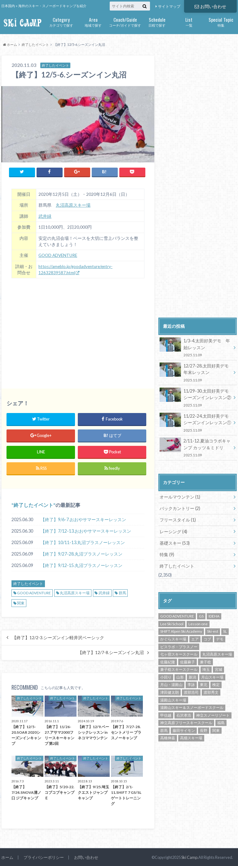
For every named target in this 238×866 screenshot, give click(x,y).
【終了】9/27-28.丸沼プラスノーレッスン (81, 553)
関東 (20, 602)
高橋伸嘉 (167, 737)
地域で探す (93, 21)
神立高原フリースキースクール (186, 721)
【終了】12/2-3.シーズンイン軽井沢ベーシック (58, 637)
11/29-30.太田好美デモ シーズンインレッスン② (196, 397)
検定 (216, 683)
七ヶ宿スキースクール (178, 653)
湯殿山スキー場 (173, 699)
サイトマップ (169, 6)
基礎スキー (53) (175, 542)
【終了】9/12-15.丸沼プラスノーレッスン (81, 565)
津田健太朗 (169, 691)
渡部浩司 (191, 691)
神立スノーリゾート (213, 714)
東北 (203, 683)
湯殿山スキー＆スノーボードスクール (191, 706)
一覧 (189, 21)
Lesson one (198, 622)
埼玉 (206, 668)
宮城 (218, 668)
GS (201, 615)
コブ (207, 637)
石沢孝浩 (183, 714)
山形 (180, 676)
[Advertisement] (77, 329)
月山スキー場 (212, 676)
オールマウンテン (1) (180, 496)
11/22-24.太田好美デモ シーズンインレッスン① (196, 422)
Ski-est (212, 630)
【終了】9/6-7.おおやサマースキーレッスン (83, 519)
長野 (203, 729)
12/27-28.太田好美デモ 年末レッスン (196, 372)
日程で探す (157, 21)
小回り (165, 676)
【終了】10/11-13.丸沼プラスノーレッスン (83, 542)
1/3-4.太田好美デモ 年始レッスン (195, 347)
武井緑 (44, 215)
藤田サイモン (184, 729)
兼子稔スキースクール (178, 668)
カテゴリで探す (61, 21)
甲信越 (165, 714)
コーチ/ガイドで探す (125, 21)
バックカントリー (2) (180, 507)
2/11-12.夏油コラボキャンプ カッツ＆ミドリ (195, 447)
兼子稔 (205, 660)
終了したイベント (33, 505)
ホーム (7, 856)
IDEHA (214, 615)
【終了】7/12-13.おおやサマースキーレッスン (86, 530)
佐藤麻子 (187, 660)
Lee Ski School (171, 622)
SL (225, 630)
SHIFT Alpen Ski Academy (181, 630)
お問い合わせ (210, 6)
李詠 (191, 683)
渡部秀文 (211, 691)
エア (195, 637)
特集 (221, 21)
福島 (221, 721)
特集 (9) (167, 553)
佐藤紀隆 (167, 660)
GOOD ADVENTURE (57, 255)
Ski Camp (189, 856)
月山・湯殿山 (171, 683)
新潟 (192, 676)
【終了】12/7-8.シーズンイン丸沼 (111, 652)
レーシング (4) (173, 530)
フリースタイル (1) (178, 519)
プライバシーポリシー (44, 856)
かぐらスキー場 (173, 637)
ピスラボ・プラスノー (178, 645)
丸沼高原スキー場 (73, 205)
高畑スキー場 (191, 737)
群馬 (122, 592)
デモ (219, 637)
